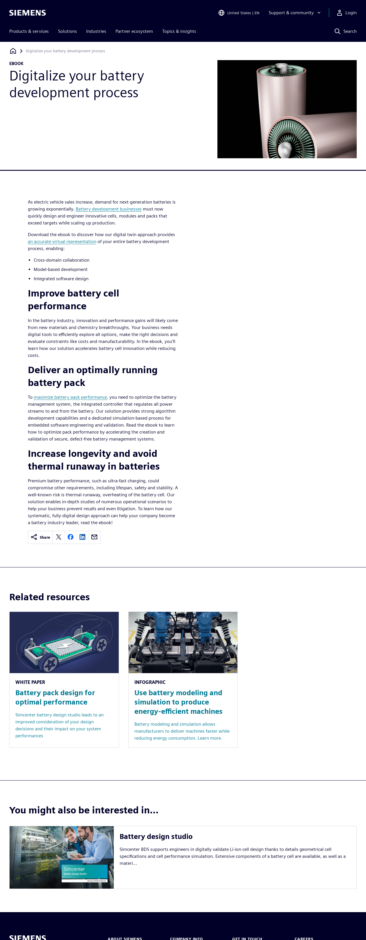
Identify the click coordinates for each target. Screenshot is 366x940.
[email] (94, 537)
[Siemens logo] (27, 13)
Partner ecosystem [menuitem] (134, 31)
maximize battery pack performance (70, 397)
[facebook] (70, 537)
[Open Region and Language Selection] (239, 13)
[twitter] (58, 537)
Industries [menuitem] (96, 31)
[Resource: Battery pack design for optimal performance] (64, 680)
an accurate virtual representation (62, 241)
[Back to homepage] (13, 51)
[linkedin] (82, 537)
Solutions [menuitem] (67, 31)
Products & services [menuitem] (29, 31)
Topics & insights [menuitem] (179, 31)
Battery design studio (156, 836)
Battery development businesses (109, 209)
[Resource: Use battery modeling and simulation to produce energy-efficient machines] (183, 680)
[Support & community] (295, 13)
